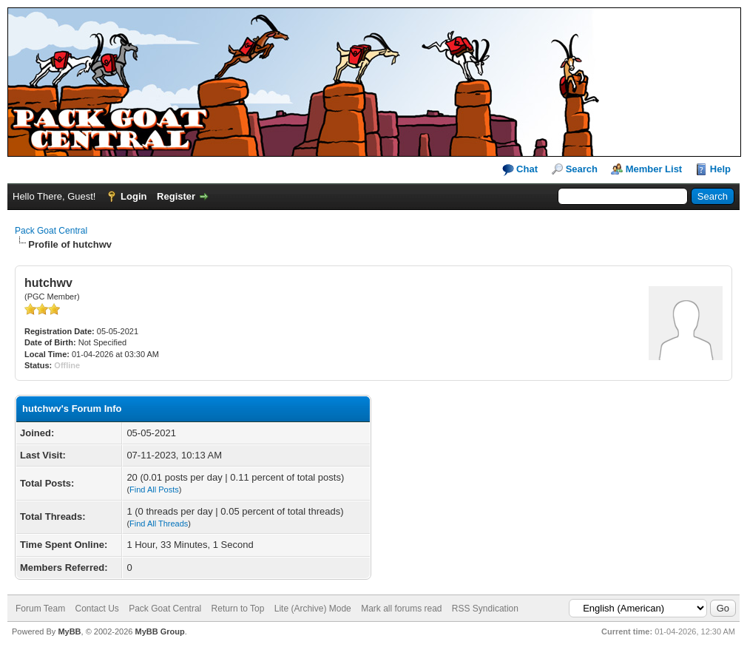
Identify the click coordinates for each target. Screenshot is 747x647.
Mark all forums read (401, 608)
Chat (520, 169)
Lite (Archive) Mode (312, 608)
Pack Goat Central (51, 231)
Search (582, 169)
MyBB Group (159, 631)
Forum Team (40, 608)
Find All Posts (154, 489)
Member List (654, 169)
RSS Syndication (485, 608)
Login (133, 196)
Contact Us (96, 608)
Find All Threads (158, 523)
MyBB (69, 631)
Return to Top (238, 608)
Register (176, 196)
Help (720, 169)
